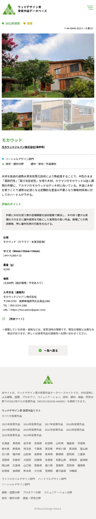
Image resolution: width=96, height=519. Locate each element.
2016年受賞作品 (32, 424)
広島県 (16, 465)
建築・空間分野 (11, 492)
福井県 (16, 454)
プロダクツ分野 (32, 492)
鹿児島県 (61, 471)
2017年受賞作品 (54, 424)
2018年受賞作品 (75, 424)
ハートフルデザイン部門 (52, 479)
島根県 (84, 460)
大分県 (38, 471)
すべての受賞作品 (12, 416)
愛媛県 (60, 465)
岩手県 (27, 443)
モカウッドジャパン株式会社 (18, 147)
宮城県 (38, 443)
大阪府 (27, 460)
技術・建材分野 (11, 498)
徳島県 (38, 465)
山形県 (60, 443)
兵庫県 (38, 460)
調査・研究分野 (32, 498)
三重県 (81, 454)
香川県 (49, 465)
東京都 (49, 448)
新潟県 (73, 448)
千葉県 (38, 448)
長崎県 (16, 471)
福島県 (70, 443)
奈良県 (49, 460)
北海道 (5, 443)
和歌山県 (61, 460)
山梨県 (27, 454)
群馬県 (16, 448)
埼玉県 (27, 448)
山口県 (27, 465)
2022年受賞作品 (75, 429)
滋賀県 (5, 460)
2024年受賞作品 (32, 435)
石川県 (5, 454)
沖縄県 (73, 471)
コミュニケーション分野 (58, 492)
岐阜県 (49, 454)
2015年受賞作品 (11, 424)
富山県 (84, 448)
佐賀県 (5, 471)
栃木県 (5, 448)
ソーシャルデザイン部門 (16, 484)
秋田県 (49, 443)
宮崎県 (49, 471)
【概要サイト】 (17, 319)
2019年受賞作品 (11, 429)
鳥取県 (73, 460)
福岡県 (81, 465)
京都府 (16, 460)
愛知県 (70, 454)
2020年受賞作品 (32, 429)
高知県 (70, 465)
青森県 (16, 443)
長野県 (38, 454)
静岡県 (60, 454)
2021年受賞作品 (54, 429)
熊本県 (27, 471)
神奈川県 (61, 448)
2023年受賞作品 (11, 435)
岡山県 (5, 465)
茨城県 (81, 443)
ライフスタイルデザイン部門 (18, 479)
